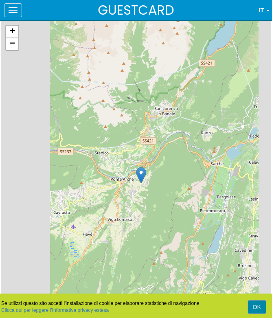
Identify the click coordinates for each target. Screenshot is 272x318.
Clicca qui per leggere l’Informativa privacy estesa (55, 310)
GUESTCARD (136, 10)
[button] (141, 175)
